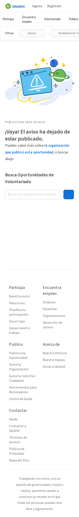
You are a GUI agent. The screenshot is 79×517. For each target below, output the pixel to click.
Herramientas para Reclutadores (22, 389)
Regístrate (54, 6)
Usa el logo (17, 321)
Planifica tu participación (18, 312)
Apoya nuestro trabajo (19, 330)
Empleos (49, 302)
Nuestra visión (19, 296)
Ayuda (13, 419)
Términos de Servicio (18, 440)
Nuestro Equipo (54, 360)
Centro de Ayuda (20, 399)
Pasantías (50, 309)
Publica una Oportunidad (18, 355)
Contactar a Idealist (17, 428)
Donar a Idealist (54, 366)
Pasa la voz (17, 303)
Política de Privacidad (16, 451)
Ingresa (37, 6)
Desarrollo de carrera (52, 325)
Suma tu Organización (18, 367)
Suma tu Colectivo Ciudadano (22, 378)
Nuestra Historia (55, 353)
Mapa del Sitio (19, 460)
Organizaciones (54, 316)
